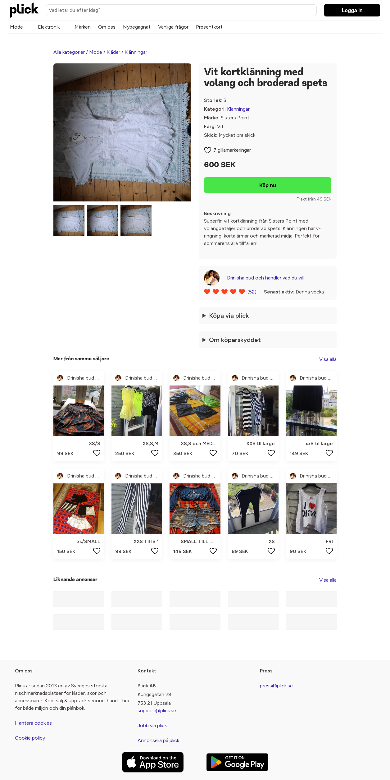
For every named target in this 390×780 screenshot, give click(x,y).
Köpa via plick (229, 315)
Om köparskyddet (235, 340)
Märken (83, 27)
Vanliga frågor (173, 27)
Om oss (107, 27)
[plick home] (24, 10)
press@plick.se (276, 686)
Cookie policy (30, 738)
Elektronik (49, 27)
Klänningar (136, 52)
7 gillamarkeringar (232, 150)
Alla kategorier (69, 52)
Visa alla (328, 359)
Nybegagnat (137, 27)
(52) (251, 292)
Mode (16, 27)
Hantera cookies (33, 723)
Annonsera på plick (158, 740)
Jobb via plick (152, 725)
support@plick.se (157, 710)
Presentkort (209, 27)
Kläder (113, 52)
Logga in (352, 10)
